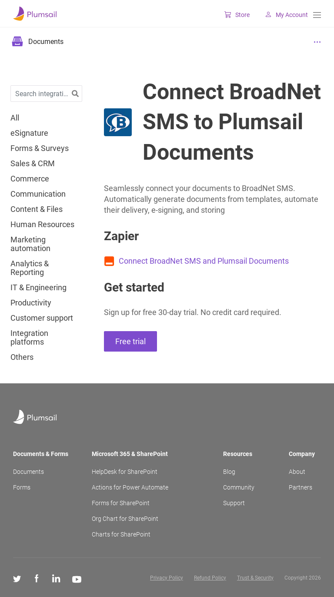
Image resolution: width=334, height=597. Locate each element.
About (297, 471)
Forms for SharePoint (121, 503)
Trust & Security (255, 578)
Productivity (30, 302)
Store (233, 14)
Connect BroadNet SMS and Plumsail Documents (204, 260)
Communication (38, 194)
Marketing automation (30, 244)
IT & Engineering (38, 287)
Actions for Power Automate (130, 487)
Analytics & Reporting (29, 268)
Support (234, 503)
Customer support (41, 318)
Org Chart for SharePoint (125, 518)
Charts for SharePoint (121, 534)
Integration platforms (29, 337)
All (14, 118)
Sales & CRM (32, 163)
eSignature (29, 133)
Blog (229, 471)
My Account (282, 14)
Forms (21, 487)
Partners (300, 487)
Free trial (130, 341)
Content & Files (36, 209)
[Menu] (317, 15)
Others (21, 357)
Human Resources (42, 224)
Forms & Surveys (39, 148)
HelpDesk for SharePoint (124, 471)
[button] (75, 93)
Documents (28, 471)
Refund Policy (210, 578)
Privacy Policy (166, 578)
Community (238, 487)
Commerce (29, 178)
